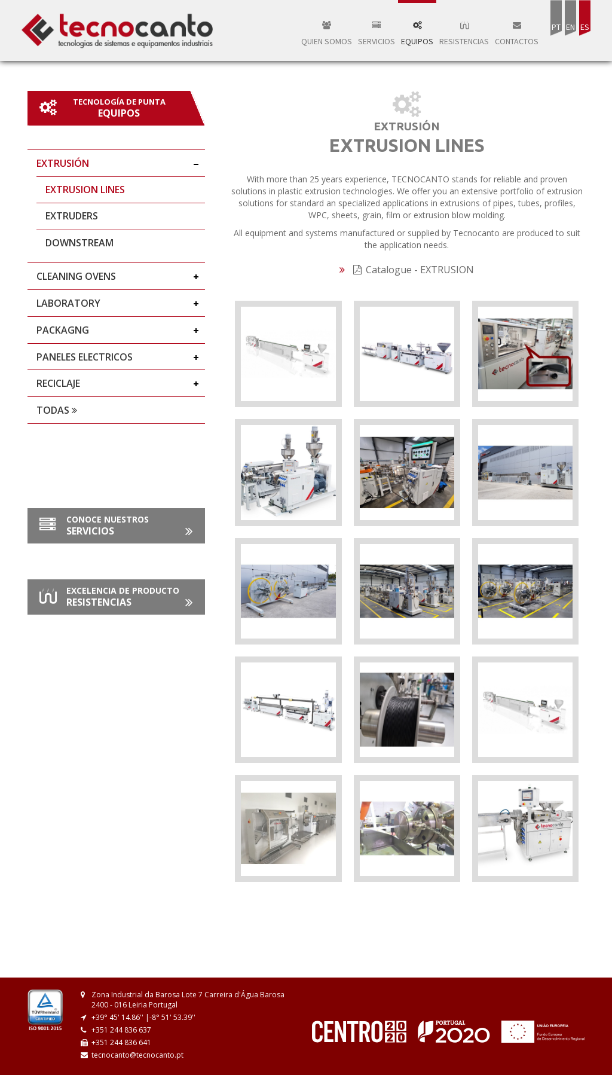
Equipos (417, 34)
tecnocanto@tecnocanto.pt (137, 1055)
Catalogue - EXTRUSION (413, 269)
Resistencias (464, 34)
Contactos (516, 34)
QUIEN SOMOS (326, 34)
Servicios (376, 34)
